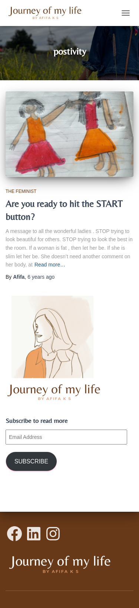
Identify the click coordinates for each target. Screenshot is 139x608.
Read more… (49, 265)
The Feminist (21, 191)
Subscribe (31, 461)
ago (40, 277)
